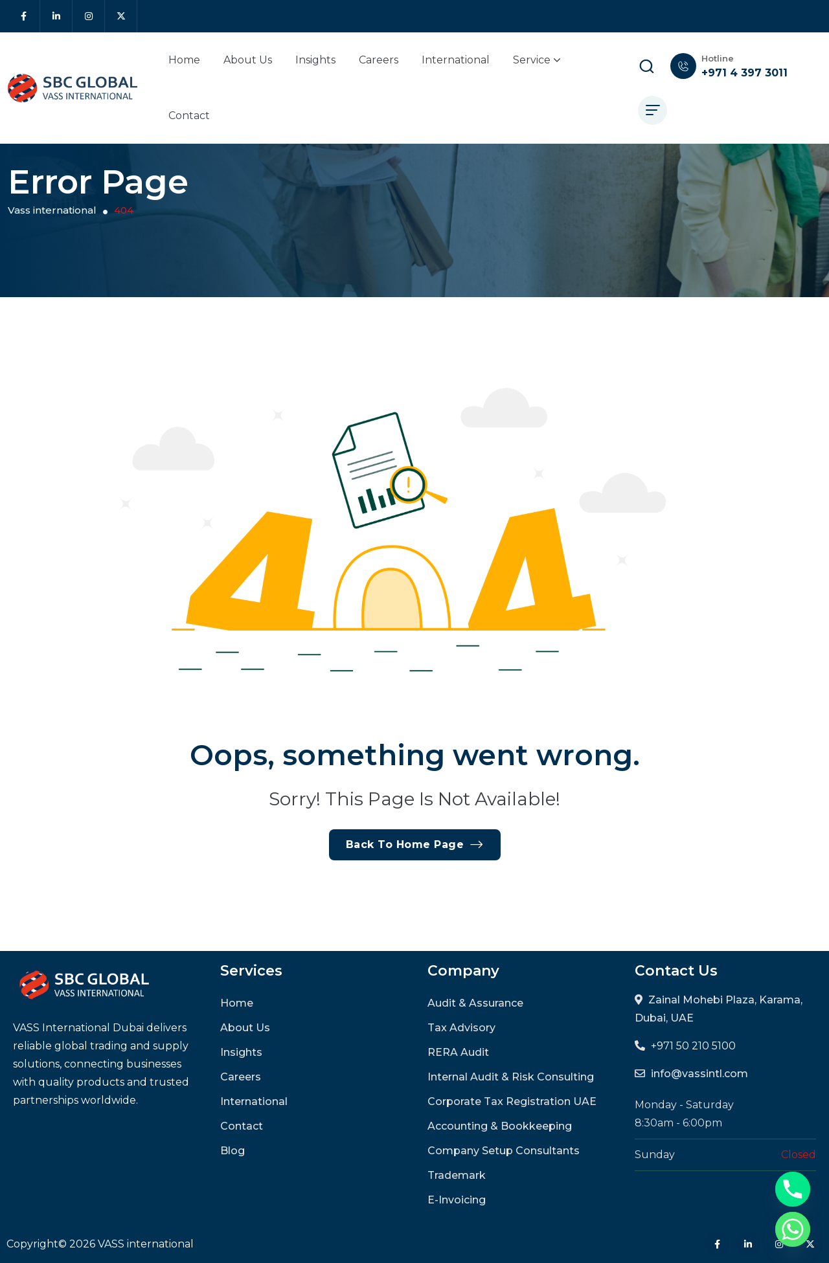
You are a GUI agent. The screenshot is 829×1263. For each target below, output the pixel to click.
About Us (247, 60)
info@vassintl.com (699, 1073)
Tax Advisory (461, 1028)
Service (536, 60)
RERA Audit (458, 1052)
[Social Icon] (24, 16)
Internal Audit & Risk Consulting (510, 1077)
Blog (232, 1151)
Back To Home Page (415, 844)
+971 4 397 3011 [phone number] (744, 73)
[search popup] (646, 66)
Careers (378, 60)
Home (184, 60)
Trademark (456, 1175)
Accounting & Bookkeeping (499, 1126)
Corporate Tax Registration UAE (511, 1101)
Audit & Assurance (475, 1003)
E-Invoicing (456, 1200)
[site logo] (72, 88)
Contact (189, 115)
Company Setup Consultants (503, 1151)
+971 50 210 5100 (693, 1046)
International (456, 60)
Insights (315, 60)
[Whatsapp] (792, 1229)
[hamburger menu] (652, 110)
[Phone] (792, 1189)
